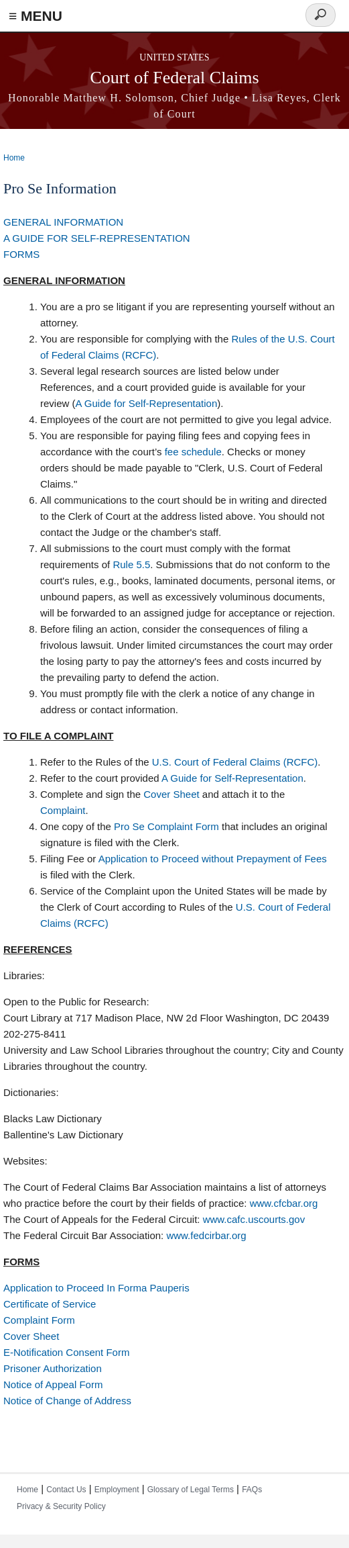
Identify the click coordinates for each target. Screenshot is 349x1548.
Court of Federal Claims (174, 77)
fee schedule (193, 451)
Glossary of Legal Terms (190, 1489)
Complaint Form (39, 1320)
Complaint (63, 810)
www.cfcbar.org (284, 1203)
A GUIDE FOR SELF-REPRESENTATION (96, 238)
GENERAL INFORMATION (63, 222)
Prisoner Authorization (52, 1368)
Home (14, 158)
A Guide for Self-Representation (147, 403)
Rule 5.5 (131, 564)
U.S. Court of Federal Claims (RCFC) (235, 762)
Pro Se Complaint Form (166, 826)
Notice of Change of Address (67, 1400)
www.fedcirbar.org (206, 1235)
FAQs (252, 1489)
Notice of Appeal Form (52, 1384)
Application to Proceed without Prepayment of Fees (212, 858)
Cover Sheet (171, 794)
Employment (116, 1489)
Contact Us (66, 1489)
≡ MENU (35, 16)
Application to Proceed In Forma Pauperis (96, 1287)
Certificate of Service (49, 1304)
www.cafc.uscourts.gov (254, 1219)
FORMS (21, 254)
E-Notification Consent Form (66, 1352)
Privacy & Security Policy (61, 1506)
